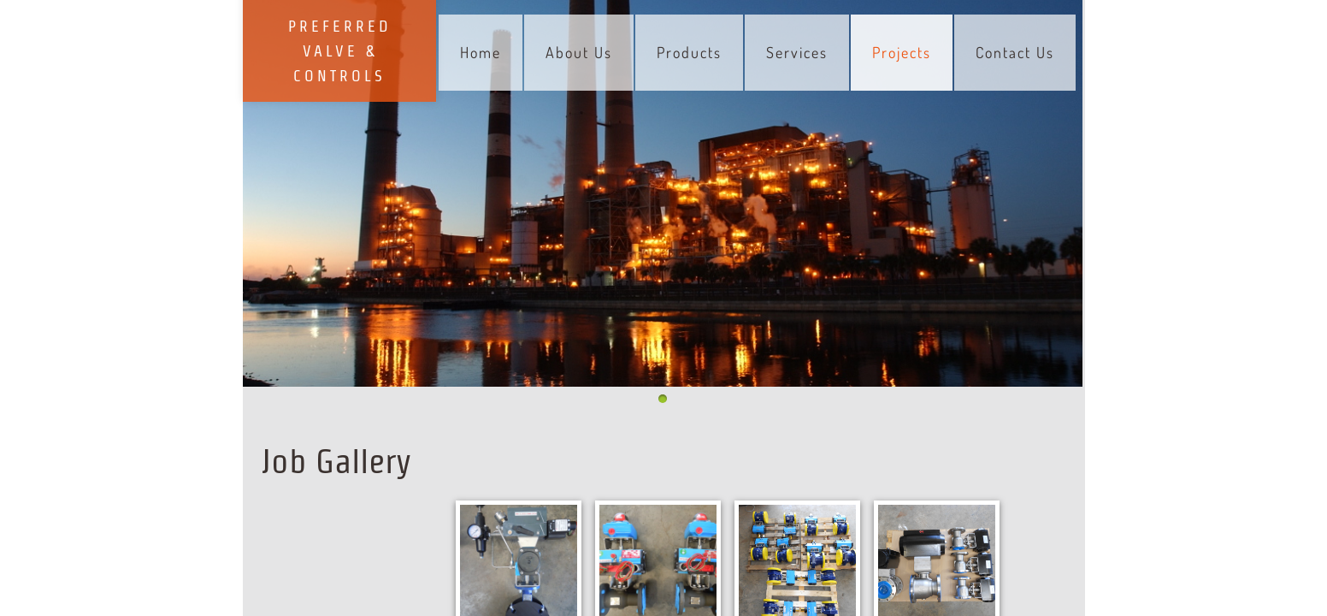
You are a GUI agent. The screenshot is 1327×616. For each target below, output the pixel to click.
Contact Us (1015, 52)
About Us (579, 52)
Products (689, 52)
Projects (901, 52)
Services (797, 52)
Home (480, 52)
